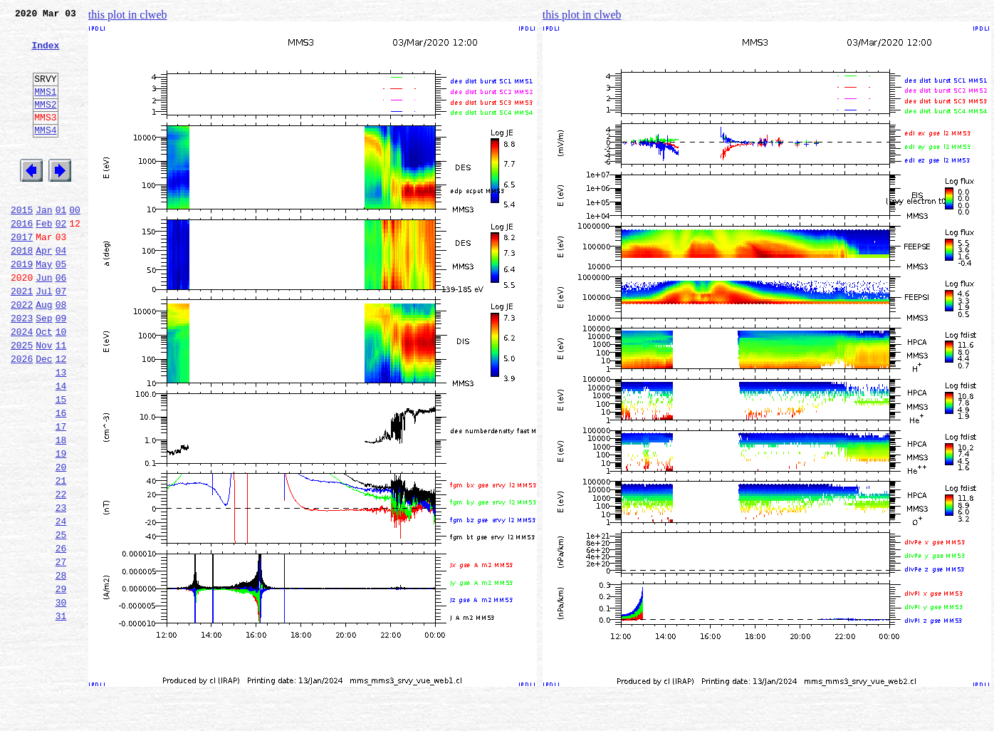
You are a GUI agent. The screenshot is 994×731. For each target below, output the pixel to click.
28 (61, 666)
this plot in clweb (127, 15)
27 (61, 651)
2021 (22, 337)
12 (61, 416)
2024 (22, 384)
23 (61, 588)
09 (61, 369)
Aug (44, 353)
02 (61, 259)
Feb (44, 259)
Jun (44, 322)
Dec (44, 416)
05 (61, 306)
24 (61, 604)
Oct (44, 384)
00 (74, 243)
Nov (44, 400)
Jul (44, 337)
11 (61, 400)
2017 (22, 275)
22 (61, 572)
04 (61, 290)
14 (61, 447)
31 (61, 713)
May (44, 306)
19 (61, 525)
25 (61, 619)
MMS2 (45, 123)
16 (61, 478)
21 (61, 557)
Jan (44, 243)
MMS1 (45, 108)
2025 (22, 400)
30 (61, 698)
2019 (22, 306)
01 (61, 243)
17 (61, 494)
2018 (22, 290)
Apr (44, 290)
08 (61, 353)
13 (61, 431)
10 (61, 384)
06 (61, 322)
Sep (44, 369)
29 (61, 682)
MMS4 (45, 153)
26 (61, 635)
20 (61, 541)
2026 (22, 416)
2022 (22, 353)
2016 (22, 259)
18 (61, 510)
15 (61, 463)
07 (61, 337)
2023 (22, 369)
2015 (22, 243)
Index (45, 53)
